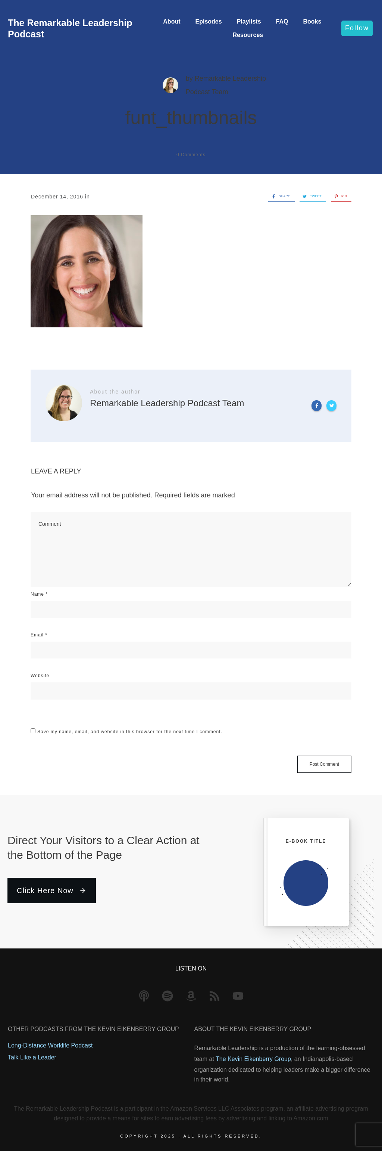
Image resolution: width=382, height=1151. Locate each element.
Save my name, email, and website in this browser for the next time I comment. (129, 731)
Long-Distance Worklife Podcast (50, 1045)
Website (40, 675)
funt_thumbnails (191, 117)
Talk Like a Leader (32, 1057)
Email (39, 635)
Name (39, 594)
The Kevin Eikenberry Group (253, 1059)
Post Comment (324, 764)
